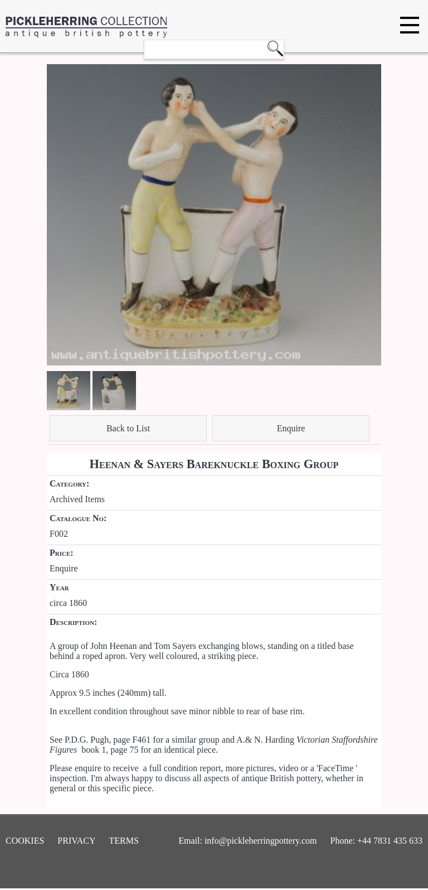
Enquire (291, 428)
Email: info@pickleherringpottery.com (247, 840)
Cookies (25, 840)
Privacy (76, 840)
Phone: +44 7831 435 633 (376, 840)
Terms (124, 840)
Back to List (128, 428)
